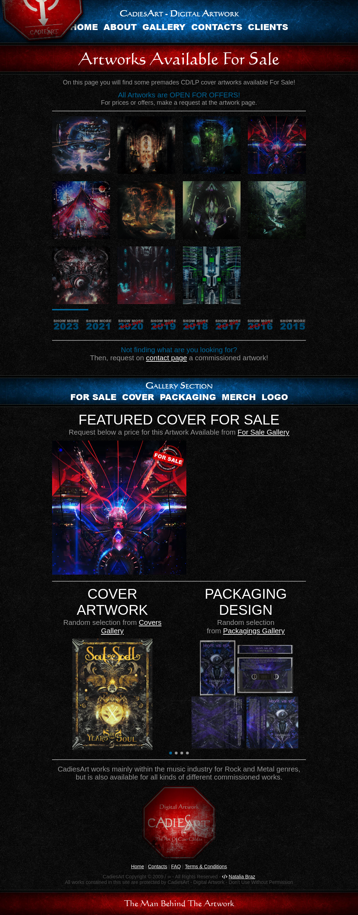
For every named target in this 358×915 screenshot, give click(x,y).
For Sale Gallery (263, 432)
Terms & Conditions (206, 866)
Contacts (216, 26)
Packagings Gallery (254, 631)
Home (137, 866)
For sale (93, 397)
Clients (268, 26)
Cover (138, 397)
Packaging (188, 397)
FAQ (176, 866)
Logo (275, 397)
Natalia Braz (242, 876)
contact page (166, 358)
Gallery (164, 26)
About (120, 26)
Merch (239, 397)
